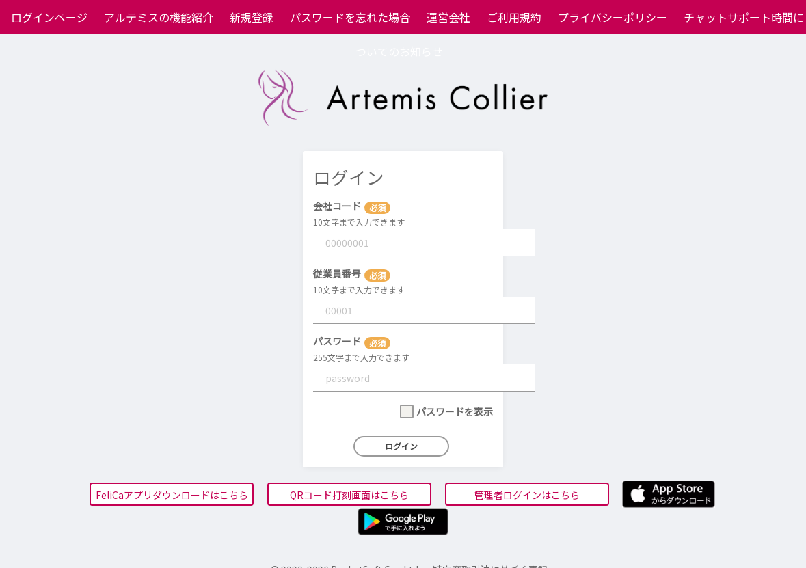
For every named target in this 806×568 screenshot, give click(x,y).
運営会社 (448, 17)
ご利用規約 (514, 17)
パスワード (337, 341)
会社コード (337, 206)
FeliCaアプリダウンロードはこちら (172, 495)
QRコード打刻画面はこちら (349, 495)
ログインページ (49, 17)
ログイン (401, 446)
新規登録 (251, 17)
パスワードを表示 (454, 411)
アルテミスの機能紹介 (158, 17)
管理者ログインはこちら (527, 495)
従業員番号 (337, 273)
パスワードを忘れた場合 (350, 17)
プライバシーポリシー (612, 17)
